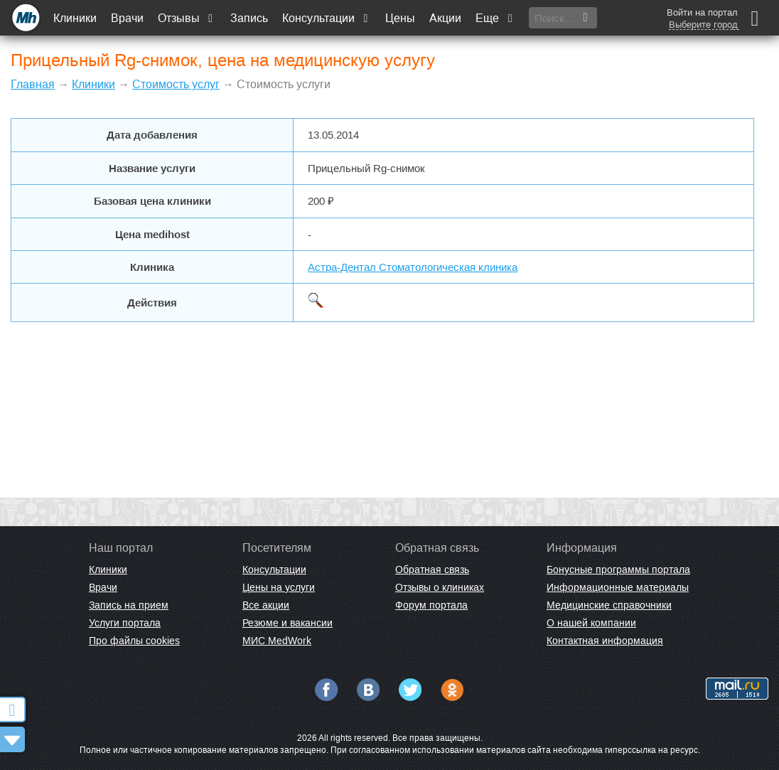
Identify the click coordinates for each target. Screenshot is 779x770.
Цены (400, 18)
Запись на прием (128, 605)
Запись (249, 18)
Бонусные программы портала (618, 569)
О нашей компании (591, 623)
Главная (33, 84)
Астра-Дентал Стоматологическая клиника (412, 267)
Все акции (265, 605)
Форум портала (431, 605)
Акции (445, 18)
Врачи (127, 18)
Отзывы (187, 18)
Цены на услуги (278, 587)
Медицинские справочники (609, 605)
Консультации (326, 18)
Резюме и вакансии (287, 623)
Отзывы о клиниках (439, 587)
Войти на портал (702, 12)
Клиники (75, 18)
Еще (495, 18)
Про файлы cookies (134, 640)
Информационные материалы (618, 587)
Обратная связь (432, 569)
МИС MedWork (276, 640)
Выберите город (703, 25)
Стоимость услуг (176, 84)
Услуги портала (125, 623)
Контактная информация (605, 640)
